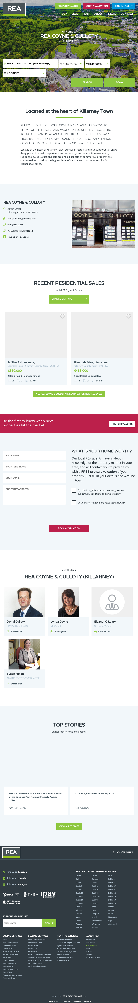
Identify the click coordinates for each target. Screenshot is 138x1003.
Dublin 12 (112, 883)
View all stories (69, 816)
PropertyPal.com (79, 997)
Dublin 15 (112, 887)
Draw (122, 73)
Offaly (78, 911)
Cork (77, 869)
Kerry (94, 897)
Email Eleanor (104, 622)
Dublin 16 (79, 890)
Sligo (110, 911)
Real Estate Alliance (72, 986)
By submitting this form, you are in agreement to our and (102, 482)
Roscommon (97, 911)
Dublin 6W (112, 876)
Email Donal (16, 622)
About (99, 13)
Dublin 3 (95, 873)
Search (97, 73)
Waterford (96, 914)
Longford (95, 904)
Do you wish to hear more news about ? (101, 493)
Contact (127, 13)
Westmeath (112, 914)
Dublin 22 (95, 893)
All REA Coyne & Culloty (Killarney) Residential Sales (69, 384)
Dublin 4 (111, 873)
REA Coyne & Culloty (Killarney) (28, 64)
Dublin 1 (111, 869)
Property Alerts (68, 6)
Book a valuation (97, 6)
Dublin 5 (79, 876)
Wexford (79, 918)
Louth (110, 904)
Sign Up (49, 913)
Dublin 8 (95, 880)
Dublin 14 (95, 887)
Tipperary (79, 914)
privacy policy (113, 484)
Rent (85, 13)
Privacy (87, 991)
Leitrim (111, 900)
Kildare (111, 897)
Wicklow (95, 918)
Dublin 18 (112, 890)
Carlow (78, 866)
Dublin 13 (79, 887)
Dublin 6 (95, 876)
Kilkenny (79, 900)
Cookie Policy (53, 991)
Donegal (95, 869)
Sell (75, 13)
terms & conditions (91, 484)
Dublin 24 (112, 893)
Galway (78, 897)
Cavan (94, 866)
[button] (122, 63)
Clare (110, 866)
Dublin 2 (79, 873)
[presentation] (92, 502)
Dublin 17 (95, 890)
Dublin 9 (111, 880)
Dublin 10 (79, 883)
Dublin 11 (95, 883)
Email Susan (16, 674)
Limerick (79, 904)
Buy (64, 13)
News (112, 13)
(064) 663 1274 (15, 216)
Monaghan (112, 907)
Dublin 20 (79, 893)
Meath (94, 907)
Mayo (78, 907)
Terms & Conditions (72, 991)
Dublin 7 (79, 880)
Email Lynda (60, 622)
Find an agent (124, 6)
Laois (94, 900)
